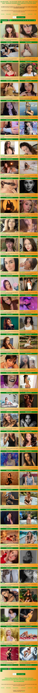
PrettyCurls (21, 641)
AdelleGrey (21, 349)
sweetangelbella (22, 369)
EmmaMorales (22, 427)
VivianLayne (2, 349)
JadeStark (21, 135)
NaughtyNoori (3, 193)
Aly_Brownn (2, 622)
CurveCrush (21, 485)
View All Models (4, 20)
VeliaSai (20, 564)
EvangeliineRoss (3, 525)
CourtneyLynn (3, 291)
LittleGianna (21, 291)
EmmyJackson (22, 408)
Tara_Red (2, 213)
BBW (35, 687)
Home (14, 17)
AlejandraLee (2, 564)
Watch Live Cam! (9, 42)
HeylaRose (21, 466)
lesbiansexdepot (15, 687)
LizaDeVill (21, 96)
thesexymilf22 (3, 369)
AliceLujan (2, 485)
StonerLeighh (22, 252)
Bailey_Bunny (22, 57)
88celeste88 (2, 583)
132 (34, 20)
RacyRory (2, 505)
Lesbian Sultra (30, 687)
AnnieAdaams (22, 505)
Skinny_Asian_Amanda (23, 116)
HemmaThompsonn (23, 661)
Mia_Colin (2, 174)
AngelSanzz (21, 525)
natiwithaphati (3, 252)
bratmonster (2, 155)
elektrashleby (3, 427)
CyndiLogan (21, 155)
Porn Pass (2, 687)
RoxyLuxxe (2, 408)
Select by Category (21, 17)
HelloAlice (2, 641)
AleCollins (21, 544)
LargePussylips (3, 447)
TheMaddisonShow (23, 447)
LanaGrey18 (21, 174)
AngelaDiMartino (3, 544)
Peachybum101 (22, 330)
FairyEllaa (2, 116)
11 (29, 20)
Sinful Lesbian (8, 687)
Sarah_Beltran (22, 272)
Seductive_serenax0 (4, 272)
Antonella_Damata (22, 622)
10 (27, 20)
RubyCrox (21, 602)
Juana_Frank (21, 583)
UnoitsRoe (2, 96)
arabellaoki (2, 135)
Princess (2, 310)
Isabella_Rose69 (3, 602)
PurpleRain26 (2, 466)
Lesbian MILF (23, 687)
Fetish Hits (23, 691)
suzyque (21, 38)
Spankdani (2, 57)
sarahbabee (21, 310)
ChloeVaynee (21, 193)
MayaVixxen (2, 330)
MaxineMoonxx (22, 213)
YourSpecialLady (3, 661)
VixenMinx (2, 38)
